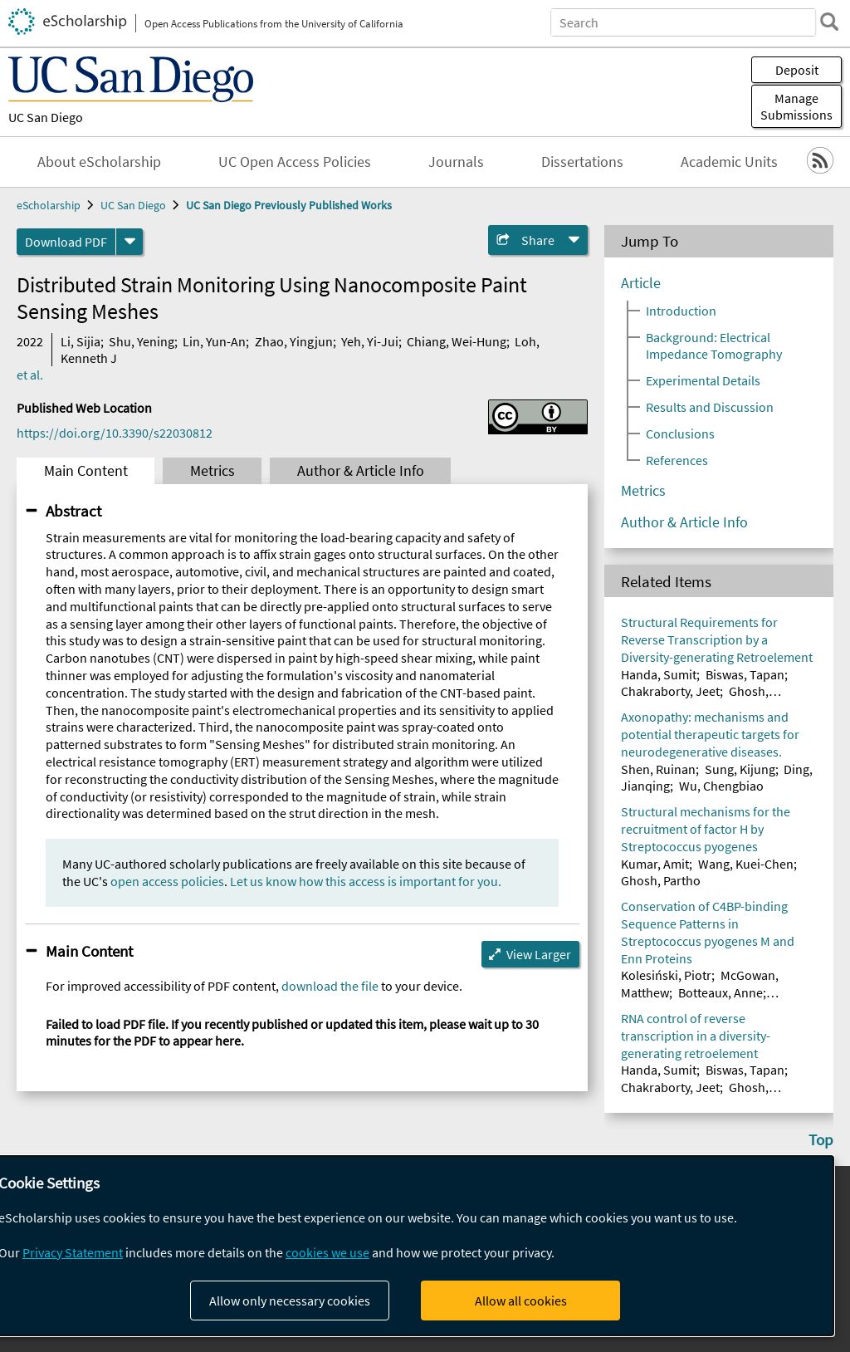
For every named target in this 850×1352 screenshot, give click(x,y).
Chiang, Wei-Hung (456, 341)
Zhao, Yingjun (294, 341)
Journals (456, 162)
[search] (828, 21)
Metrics (212, 471)
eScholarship (49, 205)
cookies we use (327, 1252)
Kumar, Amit (655, 863)
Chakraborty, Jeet (670, 691)
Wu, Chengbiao (721, 785)
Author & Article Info (360, 471)
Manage (796, 106)
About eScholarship (99, 162)
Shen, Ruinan (658, 769)
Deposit (796, 69)
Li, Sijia (80, 341)
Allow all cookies (521, 1300)
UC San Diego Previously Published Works (289, 205)
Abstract (73, 511)
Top (820, 1139)
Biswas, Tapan (745, 674)
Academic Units (729, 162)
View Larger (538, 954)
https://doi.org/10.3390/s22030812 (114, 432)
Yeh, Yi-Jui (369, 341)
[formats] (129, 241)
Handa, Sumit (658, 674)
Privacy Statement (72, 1252)
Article (641, 283)
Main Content (86, 471)
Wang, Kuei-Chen (746, 863)
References (677, 460)
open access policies (167, 881)
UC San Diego (45, 117)
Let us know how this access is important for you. (365, 881)
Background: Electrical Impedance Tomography (714, 345)
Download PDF (66, 241)
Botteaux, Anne (720, 992)
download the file (330, 985)
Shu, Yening (141, 341)
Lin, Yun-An (214, 341)
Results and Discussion (710, 407)
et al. (30, 374)
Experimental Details (703, 380)
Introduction (681, 310)
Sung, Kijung (740, 769)
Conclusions (680, 433)
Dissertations (582, 162)
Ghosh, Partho (661, 880)
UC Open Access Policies (294, 162)
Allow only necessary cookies (289, 1300)
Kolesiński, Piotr (666, 975)
